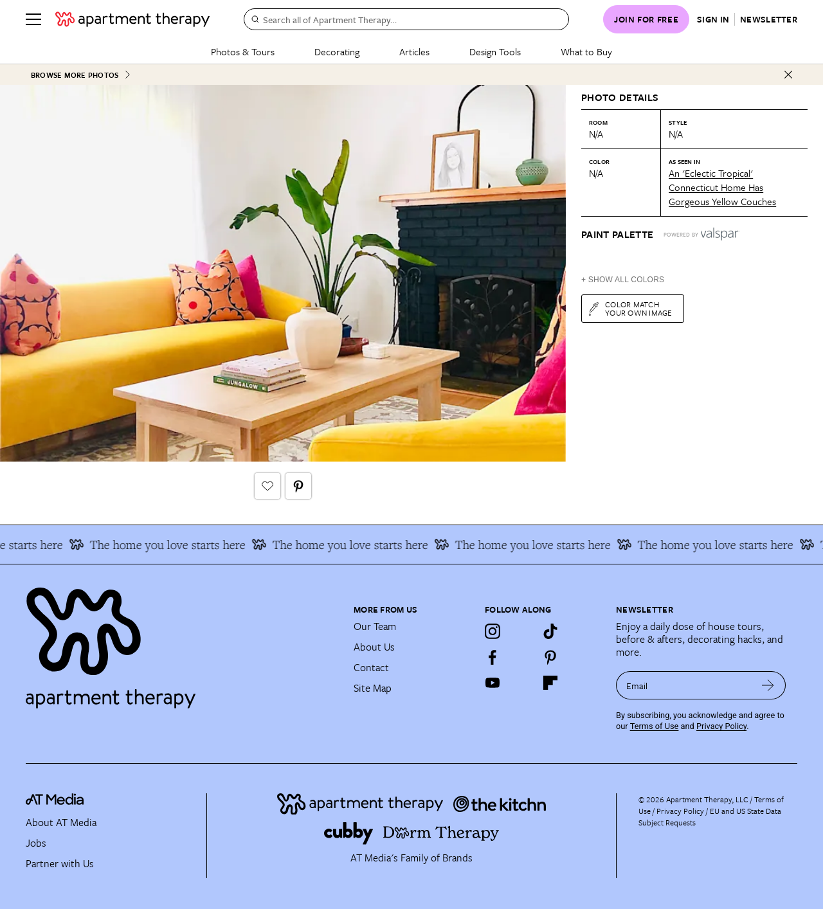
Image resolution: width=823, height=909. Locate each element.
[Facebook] (492, 657)
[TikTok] (550, 631)
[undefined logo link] (132, 19)
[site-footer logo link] (55, 801)
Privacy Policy (721, 726)
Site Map (373, 688)
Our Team (375, 626)
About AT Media (61, 822)
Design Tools (495, 51)
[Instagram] (492, 631)
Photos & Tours (243, 51)
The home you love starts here (162, 544)
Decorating (336, 51)
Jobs (36, 843)
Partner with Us (60, 863)
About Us (374, 646)
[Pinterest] (550, 657)
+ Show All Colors (622, 279)
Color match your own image (630, 308)
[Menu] (33, 19)
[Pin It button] (298, 486)
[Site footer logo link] (182, 642)
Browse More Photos (81, 74)
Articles (414, 51)
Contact (371, 667)
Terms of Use (654, 726)
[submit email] (768, 685)
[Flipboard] (550, 682)
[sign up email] (683, 685)
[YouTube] (492, 682)
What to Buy (586, 51)
